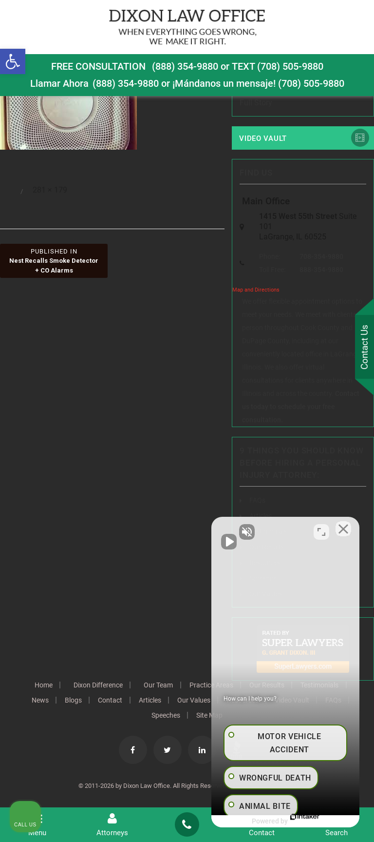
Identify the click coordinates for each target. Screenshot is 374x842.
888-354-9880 (321, 270)
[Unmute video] (201, 530)
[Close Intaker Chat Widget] (342, 530)
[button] (12, 61)
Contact (125, 700)
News (53, 700)
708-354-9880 (321, 257)
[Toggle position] (321, 530)
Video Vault (263, 138)
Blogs (87, 700)
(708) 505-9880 (311, 83)
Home (41, 685)
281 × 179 (50, 190)
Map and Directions (256, 290)
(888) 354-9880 (185, 66)
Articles (166, 700)
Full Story (256, 102)
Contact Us (364, 347)
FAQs (257, 501)
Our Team (158, 685)
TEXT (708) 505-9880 (277, 66)
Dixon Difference (97, 685)
